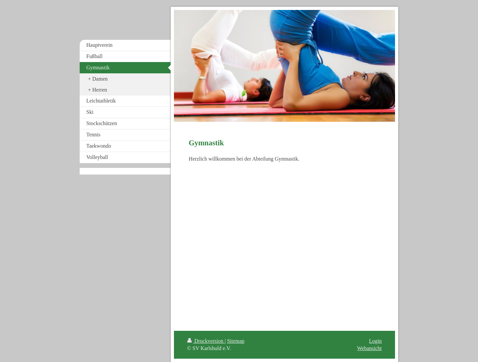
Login (375, 341)
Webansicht (369, 348)
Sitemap (235, 341)
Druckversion (206, 341)
